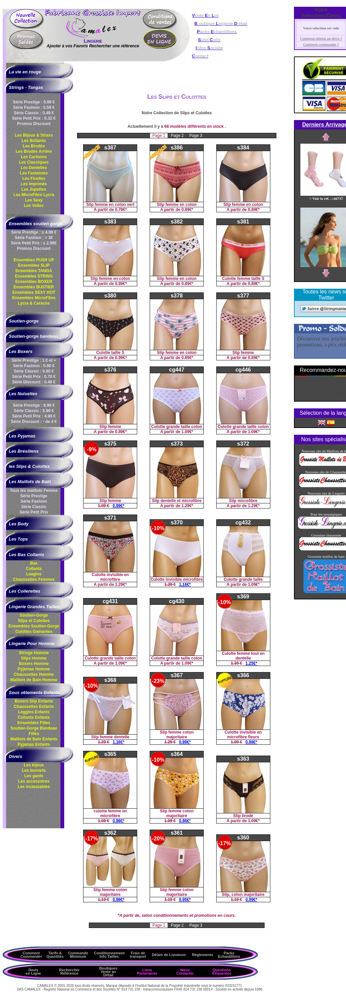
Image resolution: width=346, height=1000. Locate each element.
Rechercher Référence (69, 971)
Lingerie (93, 41)
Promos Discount (33, 123)
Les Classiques (33, 162)
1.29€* (187, 505)
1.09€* (187, 431)
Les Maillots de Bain (30, 481)
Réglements (202, 955)
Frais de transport (138, 954)
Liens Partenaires (147, 971)
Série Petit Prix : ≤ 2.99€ (33, 243)
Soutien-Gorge (34, 615)
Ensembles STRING (34, 276)
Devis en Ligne (33, 971)
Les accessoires (34, 781)
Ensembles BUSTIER (34, 287)
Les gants (33, 775)
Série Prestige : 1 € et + (33, 360)
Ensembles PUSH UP (34, 260)
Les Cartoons (34, 156)
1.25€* (251, 663)
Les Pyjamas (22, 435)
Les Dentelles (34, 167)
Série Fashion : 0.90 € (34, 365)
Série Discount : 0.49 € (33, 382)
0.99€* (121, 357)
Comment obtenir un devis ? (321, 38)
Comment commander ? (321, 44)
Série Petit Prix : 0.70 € (34, 376)
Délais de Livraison (169, 955)
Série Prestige (33, 496)
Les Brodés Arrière (34, 151)
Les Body (19, 523)
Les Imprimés (34, 184)
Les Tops (18, 539)
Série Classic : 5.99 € (34, 410)
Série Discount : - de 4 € (34, 421)
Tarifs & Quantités (55, 954)
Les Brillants (34, 140)
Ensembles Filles (33, 722)
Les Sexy (34, 200)
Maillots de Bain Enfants (33, 739)
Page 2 (178, 135)
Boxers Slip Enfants (34, 701)
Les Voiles (34, 205)
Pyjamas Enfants (34, 744)
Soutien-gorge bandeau (33, 336)
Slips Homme (34, 658)
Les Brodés (34, 146)
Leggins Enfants (33, 712)
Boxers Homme (34, 663)
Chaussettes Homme (34, 674)
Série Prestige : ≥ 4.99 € (33, 232)
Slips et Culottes (34, 620)
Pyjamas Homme (34, 669)
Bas (34, 563)
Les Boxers (20, 351)
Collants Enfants (34, 717)
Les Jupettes (33, 189)
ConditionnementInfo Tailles (109, 954)
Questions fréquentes (221, 971)
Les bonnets (34, 770)
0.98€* (251, 742)
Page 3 (195, 135)
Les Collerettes (24, 591)
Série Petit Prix (34, 512)
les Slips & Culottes (29, 466)
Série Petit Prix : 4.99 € (34, 416)
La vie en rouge (25, 71)
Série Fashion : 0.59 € (34, 107)
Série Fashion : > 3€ (34, 237)
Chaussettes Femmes (33, 579)
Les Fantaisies (34, 173)
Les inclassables (34, 786)
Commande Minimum (78, 954)
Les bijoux (34, 765)
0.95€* (185, 899)
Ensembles (33, 626)
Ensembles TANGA (34, 270)
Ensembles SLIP (33, 265)
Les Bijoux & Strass (34, 135)
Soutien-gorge (24, 321)
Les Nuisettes (23, 393)
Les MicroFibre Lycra (34, 194)
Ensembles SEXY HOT (33, 292)
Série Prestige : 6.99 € (34, 405)
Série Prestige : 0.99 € (34, 102)
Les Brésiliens (24, 451)
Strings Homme (34, 652)
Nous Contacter (185, 971)
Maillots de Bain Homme (33, 679)
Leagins (33, 574)
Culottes (33, 631)
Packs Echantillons (229, 954)
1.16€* (185, 584)
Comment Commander (31, 954)
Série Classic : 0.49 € (34, 113)
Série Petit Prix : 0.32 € (34, 118)
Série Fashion (34, 501)
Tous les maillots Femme (34, 490)
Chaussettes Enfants (34, 706)
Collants (34, 568)
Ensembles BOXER (33, 281)
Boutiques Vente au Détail (108, 971)
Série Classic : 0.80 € (34, 371)
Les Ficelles (33, 178)
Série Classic (34, 506)
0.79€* (121, 209)
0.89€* (187, 209)
